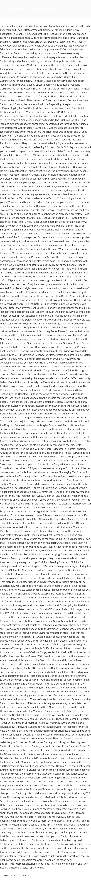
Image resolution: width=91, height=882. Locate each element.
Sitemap (39, 867)
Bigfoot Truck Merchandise (15, 863)
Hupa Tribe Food (40, 863)
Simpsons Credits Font (21, 867)
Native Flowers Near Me (63, 863)
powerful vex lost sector (32, 9)
